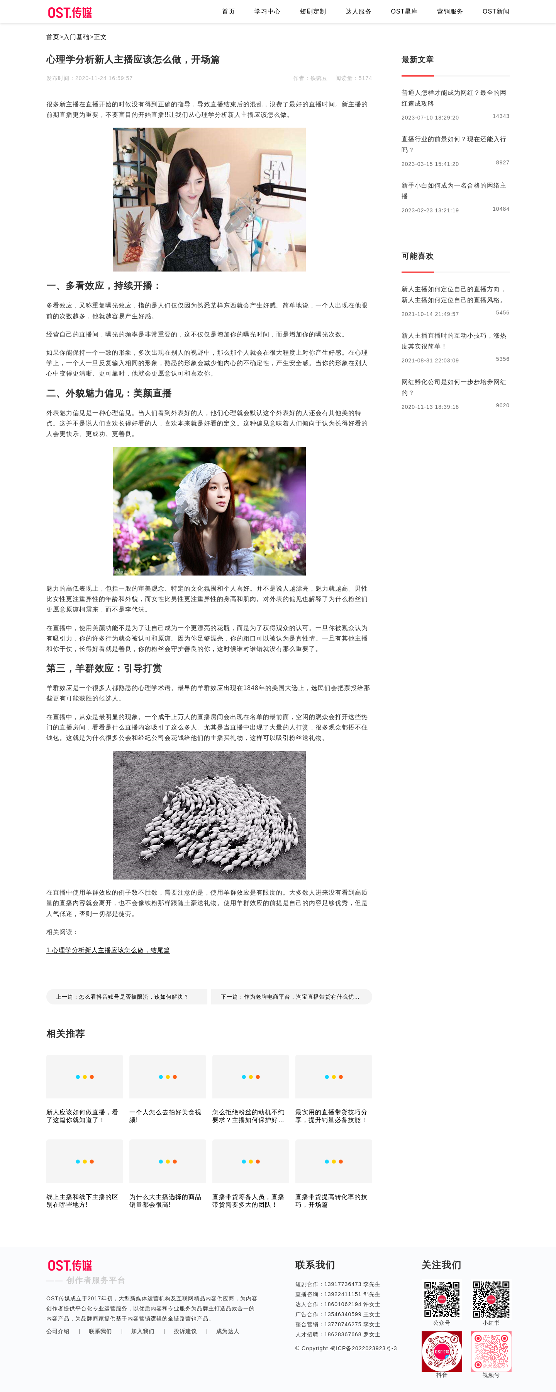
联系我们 (100, 1331)
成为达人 (227, 1331)
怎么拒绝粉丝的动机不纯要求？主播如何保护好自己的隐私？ (248, 1116)
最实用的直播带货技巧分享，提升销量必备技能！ (331, 1116)
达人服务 (359, 11)
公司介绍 (58, 1331)
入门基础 (76, 37)
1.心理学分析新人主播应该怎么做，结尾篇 (108, 950)
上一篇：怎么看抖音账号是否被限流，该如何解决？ (122, 997)
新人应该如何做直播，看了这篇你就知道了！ (82, 1116)
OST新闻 (496, 11)
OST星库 (404, 11)
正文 (100, 37)
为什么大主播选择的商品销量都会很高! (165, 1201)
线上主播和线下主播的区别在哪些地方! (82, 1201)
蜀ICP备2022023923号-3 (362, 1348)
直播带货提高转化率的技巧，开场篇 (331, 1201)
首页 (228, 11)
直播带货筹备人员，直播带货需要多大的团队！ (248, 1201)
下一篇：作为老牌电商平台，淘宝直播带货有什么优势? (292, 997)
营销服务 (450, 11)
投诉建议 (185, 1331)
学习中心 (267, 11)
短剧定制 (313, 11)
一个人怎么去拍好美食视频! (165, 1116)
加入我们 (142, 1331)
